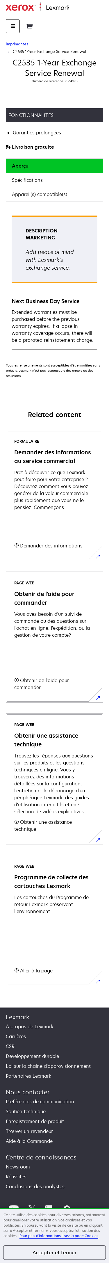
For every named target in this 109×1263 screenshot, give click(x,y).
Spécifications (27, 180)
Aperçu (20, 166)
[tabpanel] (54, 282)
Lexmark (17, 1017)
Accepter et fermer (55, 1252)
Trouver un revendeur (29, 1131)
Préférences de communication (40, 1101)
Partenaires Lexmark (28, 1076)
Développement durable (32, 1056)
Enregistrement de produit (35, 1121)
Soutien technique (26, 1111)
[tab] (54, 166)
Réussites (16, 1176)
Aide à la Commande (29, 1141)
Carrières (16, 1036)
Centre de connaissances (41, 1157)
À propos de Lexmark (29, 1026)
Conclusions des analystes (35, 1186)
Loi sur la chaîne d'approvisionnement (48, 1066)
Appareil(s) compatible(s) (39, 194)
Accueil (76, 8)
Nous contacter (27, 1092)
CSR (10, 1046)
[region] (54, 1235)
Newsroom (18, 1167)
